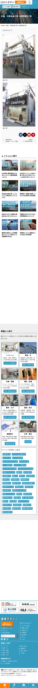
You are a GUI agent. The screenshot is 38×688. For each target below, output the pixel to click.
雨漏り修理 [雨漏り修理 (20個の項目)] (27, 508)
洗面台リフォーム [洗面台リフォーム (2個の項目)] (19, 490)
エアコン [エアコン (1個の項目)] (7, 458)
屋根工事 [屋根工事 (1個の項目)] (16, 483)
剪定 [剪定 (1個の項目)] (15, 476)
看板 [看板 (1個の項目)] (5, 501)
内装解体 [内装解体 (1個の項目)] (7, 476)
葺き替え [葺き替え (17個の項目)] (7, 505)
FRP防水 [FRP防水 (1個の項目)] (6, 454)
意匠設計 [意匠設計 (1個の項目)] (19, 487)
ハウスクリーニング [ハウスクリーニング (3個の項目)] (25, 469)
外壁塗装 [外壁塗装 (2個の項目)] (30, 476)
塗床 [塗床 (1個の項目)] (22, 476)
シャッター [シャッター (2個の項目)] (24, 461)
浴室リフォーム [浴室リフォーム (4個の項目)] (9, 494)
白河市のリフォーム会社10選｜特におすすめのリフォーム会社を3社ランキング (28, 175)
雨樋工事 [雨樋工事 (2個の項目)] (16, 508)
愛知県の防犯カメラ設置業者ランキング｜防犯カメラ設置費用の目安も (9, 234)
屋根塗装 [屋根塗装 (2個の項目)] (7, 483)
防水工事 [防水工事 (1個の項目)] (7, 508)
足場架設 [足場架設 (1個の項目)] (17, 505)
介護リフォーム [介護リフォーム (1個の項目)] (9, 472)
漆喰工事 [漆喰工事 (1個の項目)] (27, 494)
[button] (35, 2)
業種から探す (6, 643)
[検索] (16, 636)
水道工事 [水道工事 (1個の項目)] (7, 490)
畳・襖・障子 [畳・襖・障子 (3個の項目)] (27, 497)
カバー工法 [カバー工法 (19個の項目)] (17, 458)
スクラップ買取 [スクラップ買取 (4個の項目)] (20, 465)
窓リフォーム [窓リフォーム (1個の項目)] (23, 501)
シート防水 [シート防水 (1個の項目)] (7, 465)
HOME (3, 25)
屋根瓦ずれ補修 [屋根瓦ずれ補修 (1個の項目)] (28, 483)
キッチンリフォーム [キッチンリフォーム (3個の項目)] (10, 461)
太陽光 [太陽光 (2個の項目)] (6, 479)
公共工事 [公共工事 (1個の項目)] (27, 472)
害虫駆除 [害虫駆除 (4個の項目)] (15, 479)
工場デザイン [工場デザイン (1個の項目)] (8, 487)
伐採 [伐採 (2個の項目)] (19, 472)
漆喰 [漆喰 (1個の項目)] (19, 494)
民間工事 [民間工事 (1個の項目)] (29, 487)
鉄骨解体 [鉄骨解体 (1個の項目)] (27, 505)
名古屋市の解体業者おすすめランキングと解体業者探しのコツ (9, 175)
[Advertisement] (19, 263)
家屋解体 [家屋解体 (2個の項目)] (25, 479)
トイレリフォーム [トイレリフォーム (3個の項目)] (9, 469)
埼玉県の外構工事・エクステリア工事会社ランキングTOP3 (9, 195)
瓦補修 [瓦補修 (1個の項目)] (17, 497)
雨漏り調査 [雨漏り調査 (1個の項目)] (7, 512)
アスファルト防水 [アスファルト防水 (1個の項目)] (18, 454)
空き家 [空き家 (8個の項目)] (13, 501)
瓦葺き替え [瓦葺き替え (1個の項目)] (7, 497)
